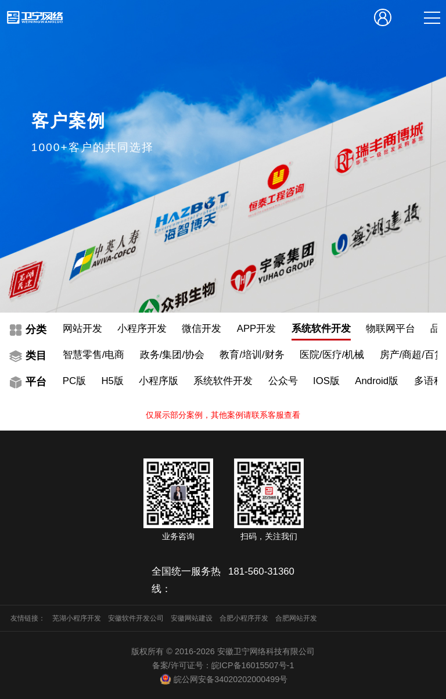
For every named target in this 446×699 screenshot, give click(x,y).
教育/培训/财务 (252, 354)
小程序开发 (142, 328)
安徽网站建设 (192, 618)
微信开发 (201, 328)
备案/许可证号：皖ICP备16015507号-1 (223, 665)
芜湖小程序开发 (76, 618)
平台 (36, 382)
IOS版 (326, 380)
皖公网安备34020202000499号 (223, 679)
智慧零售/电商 (94, 354)
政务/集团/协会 (172, 354)
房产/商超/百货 (412, 354)
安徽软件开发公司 (136, 618)
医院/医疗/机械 (332, 354)
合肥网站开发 (296, 618)
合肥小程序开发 (244, 618)
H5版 (112, 380)
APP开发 (256, 328)
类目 (36, 355)
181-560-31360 (261, 571)
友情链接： (27, 618)
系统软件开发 (321, 328)
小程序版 (158, 380)
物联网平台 (390, 328)
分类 (36, 329)
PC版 (74, 380)
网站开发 (82, 328)
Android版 (376, 380)
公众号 (283, 380)
